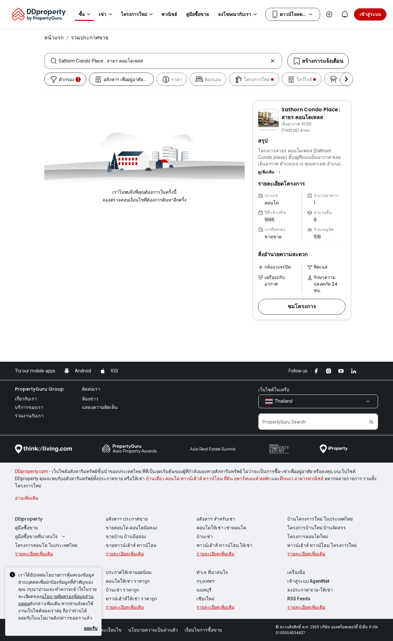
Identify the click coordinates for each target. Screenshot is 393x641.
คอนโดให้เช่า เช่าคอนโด (221, 527)
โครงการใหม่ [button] (138, 14)
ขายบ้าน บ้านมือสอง (126, 536)
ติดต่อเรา (91, 389)
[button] (270, 172)
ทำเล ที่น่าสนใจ (212, 572)
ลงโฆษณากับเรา (238, 14)
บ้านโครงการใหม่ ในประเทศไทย (320, 519)
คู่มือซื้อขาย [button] (197, 14)
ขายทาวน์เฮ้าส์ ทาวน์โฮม (131, 545)
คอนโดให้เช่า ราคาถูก (128, 581)
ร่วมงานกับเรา (29, 415)
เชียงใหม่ (205, 598)
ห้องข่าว (90, 398)
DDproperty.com (31, 471)
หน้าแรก (54, 37)
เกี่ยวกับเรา (26, 398)
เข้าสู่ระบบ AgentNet (308, 581)
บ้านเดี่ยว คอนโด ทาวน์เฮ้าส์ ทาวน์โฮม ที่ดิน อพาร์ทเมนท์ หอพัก (208, 478)
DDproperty (29, 519)
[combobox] (163, 61)
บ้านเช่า (205, 536)
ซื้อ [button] (85, 14)
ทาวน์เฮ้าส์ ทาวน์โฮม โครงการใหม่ (322, 545)
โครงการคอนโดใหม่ (307, 536)
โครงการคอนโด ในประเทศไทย (46, 545)
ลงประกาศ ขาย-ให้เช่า (310, 589)
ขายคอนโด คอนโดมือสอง (131, 527)
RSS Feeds (298, 598)
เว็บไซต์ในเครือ (273, 389)
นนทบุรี (204, 589)
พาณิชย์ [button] (169, 14)
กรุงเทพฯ (205, 581)
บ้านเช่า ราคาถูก (122, 589)
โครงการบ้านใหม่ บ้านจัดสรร (316, 527)
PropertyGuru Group (39, 389)
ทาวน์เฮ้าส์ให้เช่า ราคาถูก (131, 598)
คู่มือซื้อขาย (26, 527)
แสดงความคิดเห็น (100, 407)
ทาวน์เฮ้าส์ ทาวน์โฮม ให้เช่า (224, 545)
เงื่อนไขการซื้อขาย (203, 630)
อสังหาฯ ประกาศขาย (127, 519)
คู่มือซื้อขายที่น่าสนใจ (41, 536)
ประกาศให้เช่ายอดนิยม (129, 572)
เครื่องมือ (296, 572)
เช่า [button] (106, 14)
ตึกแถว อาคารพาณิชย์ (301, 478)
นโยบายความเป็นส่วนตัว (153, 630)
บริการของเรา (29, 407)
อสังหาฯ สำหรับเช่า (216, 519)
